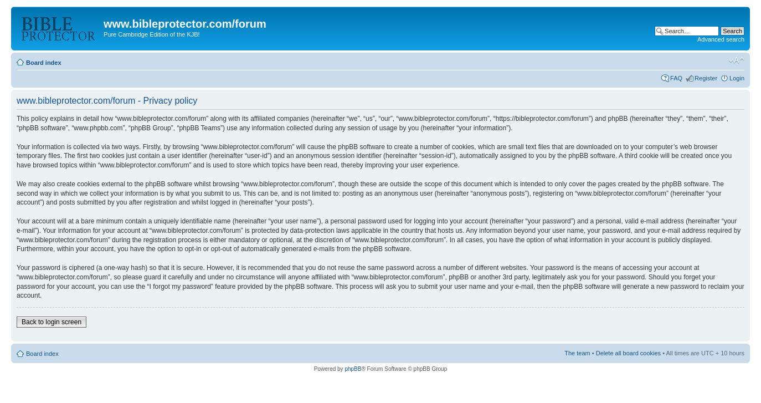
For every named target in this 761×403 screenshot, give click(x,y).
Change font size (736, 60)
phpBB (352, 369)
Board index (43, 62)
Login (736, 78)
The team (577, 353)
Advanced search (720, 39)
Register (706, 78)
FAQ (676, 78)
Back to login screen (51, 322)
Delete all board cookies (628, 353)
